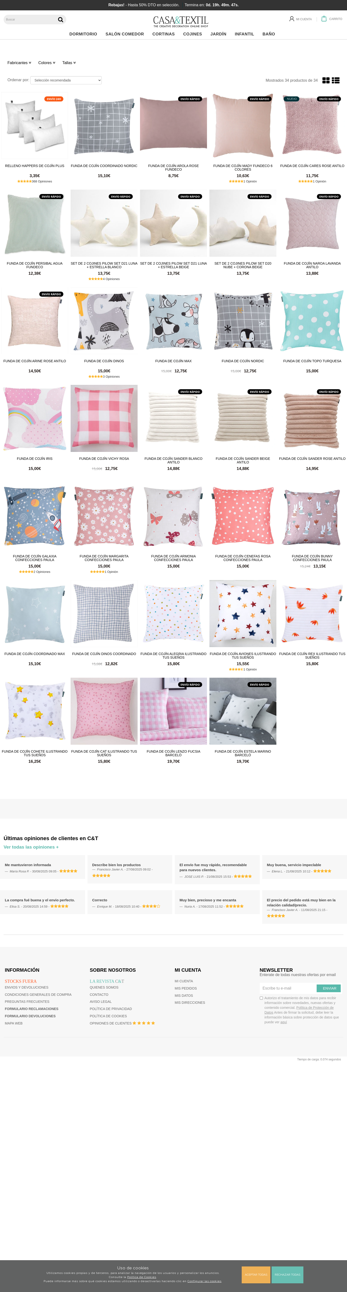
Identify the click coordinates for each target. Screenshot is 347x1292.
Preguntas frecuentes (27, 1002)
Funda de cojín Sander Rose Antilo (312, 459)
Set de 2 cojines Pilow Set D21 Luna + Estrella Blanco (104, 265)
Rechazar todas (287, 1274)
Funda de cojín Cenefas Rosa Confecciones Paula (242, 558)
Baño (270, 34)
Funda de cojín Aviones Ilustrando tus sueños (243, 655)
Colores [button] (46, 63)
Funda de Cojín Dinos (104, 361)
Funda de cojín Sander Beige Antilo (243, 460)
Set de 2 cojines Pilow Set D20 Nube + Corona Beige (242, 265)
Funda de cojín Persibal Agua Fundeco (34, 265)
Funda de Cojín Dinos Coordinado (104, 654)
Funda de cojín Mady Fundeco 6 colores (243, 167)
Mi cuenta (184, 981)
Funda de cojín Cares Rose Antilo (312, 166)
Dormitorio (84, 34)
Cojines (194, 34)
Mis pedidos (186, 988)
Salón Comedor (126, 34)
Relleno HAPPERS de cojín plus (34, 166)
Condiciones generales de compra (38, 995)
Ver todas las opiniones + (31, 847)
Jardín (219, 34)
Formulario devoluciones (30, 1016)
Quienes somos (104, 987)
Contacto (99, 995)
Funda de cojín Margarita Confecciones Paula (104, 558)
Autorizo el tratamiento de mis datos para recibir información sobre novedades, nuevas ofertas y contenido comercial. (299, 1010)
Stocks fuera (21, 981)
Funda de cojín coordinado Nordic (104, 166)
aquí (283, 1022)
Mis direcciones (190, 1002)
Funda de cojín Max (173, 361)
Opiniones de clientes (111, 1023)
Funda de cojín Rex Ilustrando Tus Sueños (312, 655)
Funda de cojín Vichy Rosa (104, 459)
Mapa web (14, 1023)
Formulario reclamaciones (31, 1009)
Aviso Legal (101, 1002)
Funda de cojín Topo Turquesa (312, 361)
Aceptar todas (256, 1274)
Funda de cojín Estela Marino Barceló (243, 753)
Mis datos (184, 995)
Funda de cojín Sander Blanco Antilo (173, 460)
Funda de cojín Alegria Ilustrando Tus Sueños (173, 655)
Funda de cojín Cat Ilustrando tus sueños (104, 753)
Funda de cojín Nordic (243, 361)
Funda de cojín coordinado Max (34, 654)
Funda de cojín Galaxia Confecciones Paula (34, 558)
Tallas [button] (69, 63)
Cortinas (164, 34)
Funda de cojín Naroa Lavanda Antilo (312, 265)
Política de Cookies (141, 1277)
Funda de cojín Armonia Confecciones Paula (173, 558)
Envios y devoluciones (26, 987)
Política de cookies (108, 1016)
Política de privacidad (111, 1009)
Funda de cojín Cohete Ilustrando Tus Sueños (34, 753)
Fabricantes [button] (19, 63)
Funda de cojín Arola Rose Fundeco (173, 167)
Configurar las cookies (204, 1281)
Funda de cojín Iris (35, 459)
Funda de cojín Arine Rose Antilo (34, 361)
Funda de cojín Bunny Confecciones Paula (312, 558)
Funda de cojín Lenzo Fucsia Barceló (173, 753)
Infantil (246, 34)
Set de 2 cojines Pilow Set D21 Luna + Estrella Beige (173, 265)
